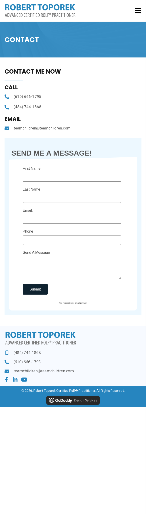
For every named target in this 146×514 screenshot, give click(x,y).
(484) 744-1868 (27, 106)
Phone (28, 231)
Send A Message (36, 252)
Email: (28, 210)
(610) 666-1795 (27, 96)
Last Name (31, 189)
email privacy (81, 303)
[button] (6, 379)
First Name (31, 168)
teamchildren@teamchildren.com (42, 128)
